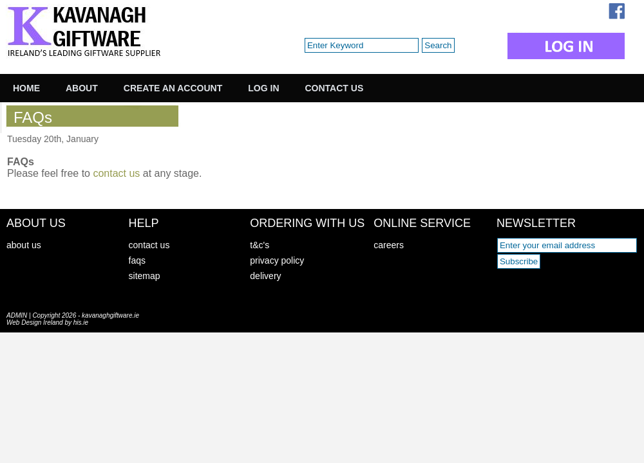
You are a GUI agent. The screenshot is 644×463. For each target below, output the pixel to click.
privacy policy (277, 260)
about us (23, 245)
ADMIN (16, 315)
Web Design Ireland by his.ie (47, 322)
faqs (137, 260)
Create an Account (173, 88)
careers (389, 245)
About (82, 88)
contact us (116, 173)
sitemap (144, 276)
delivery (265, 276)
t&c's (259, 245)
